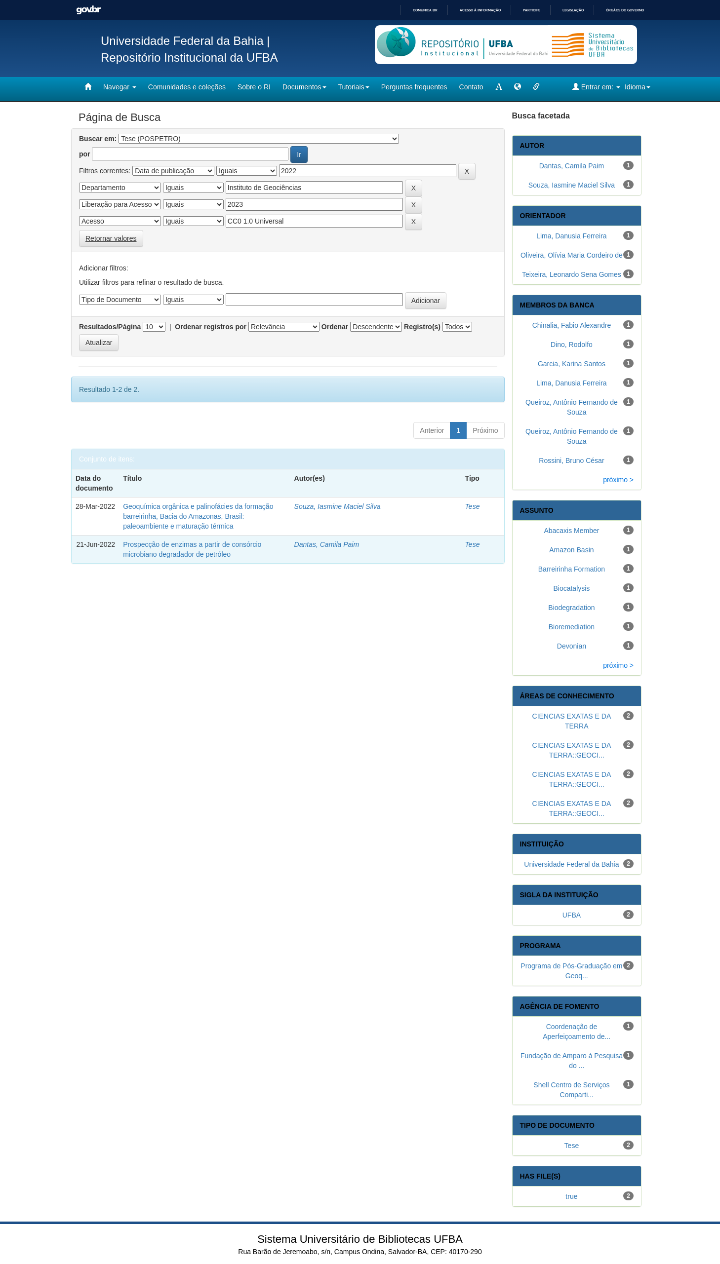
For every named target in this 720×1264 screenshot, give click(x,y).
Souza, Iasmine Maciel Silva (337, 506)
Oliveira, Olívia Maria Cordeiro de (571, 255)
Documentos (304, 87)
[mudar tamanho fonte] (498, 87)
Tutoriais (353, 87)
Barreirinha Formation (571, 569)
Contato (471, 87)
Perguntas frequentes (414, 87)
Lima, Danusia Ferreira (571, 236)
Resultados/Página (110, 327)
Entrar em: (596, 86)
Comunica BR (425, 10)
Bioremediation (572, 627)
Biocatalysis (571, 588)
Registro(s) (422, 327)
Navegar (119, 87)
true (571, 1196)
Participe (531, 10)
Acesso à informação (480, 10)
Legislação (573, 10)
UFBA (571, 915)
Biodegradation (571, 608)
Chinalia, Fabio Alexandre (571, 325)
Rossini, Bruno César (571, 460)
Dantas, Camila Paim (327, 544)
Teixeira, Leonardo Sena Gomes (571, 274)
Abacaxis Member (571, 531)
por (84, 154)
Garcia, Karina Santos (571, 364)
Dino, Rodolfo (572, 344)
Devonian (571, 646)
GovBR (88, 10)
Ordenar (334, 327)
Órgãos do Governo (625, 10)
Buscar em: (98, 139)
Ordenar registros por (210, 327)
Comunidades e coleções (187, 87)
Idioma (637, 87)
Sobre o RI (254, 87)
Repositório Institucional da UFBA (189, 57)
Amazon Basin (571, 550)
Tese (472, 506)
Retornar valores (111, 238)
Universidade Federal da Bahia (571, 864)
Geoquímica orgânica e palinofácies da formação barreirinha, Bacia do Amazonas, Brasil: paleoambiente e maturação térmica (198, 516)
